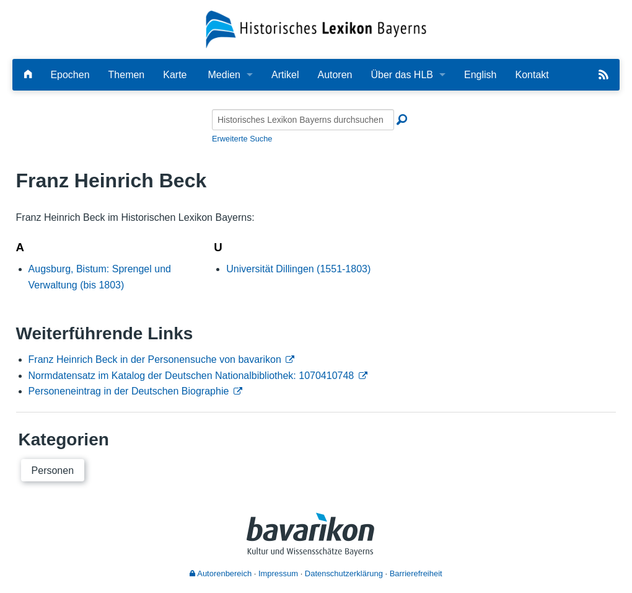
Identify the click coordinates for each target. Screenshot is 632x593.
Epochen (69, 74)
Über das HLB (402, 74)
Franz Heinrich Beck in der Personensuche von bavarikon (155, 359)
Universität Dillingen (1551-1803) (298, 269)
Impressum (278, 573)
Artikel (285, 74)
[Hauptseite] (28, 75)
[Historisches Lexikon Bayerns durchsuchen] (303, 119)
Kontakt (531, 74)
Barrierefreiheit (416, 573)
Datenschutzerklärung (344, 573)
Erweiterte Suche (242, 138)
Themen (126, 74)
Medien (224, 74)
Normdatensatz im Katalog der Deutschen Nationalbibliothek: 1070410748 (191, 375)
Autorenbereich (221, 573)
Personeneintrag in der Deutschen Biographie (129, 391)
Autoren (334, 74)
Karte (175, 74)
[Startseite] (315, 29)
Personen (53, 470)
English (480, 74)
